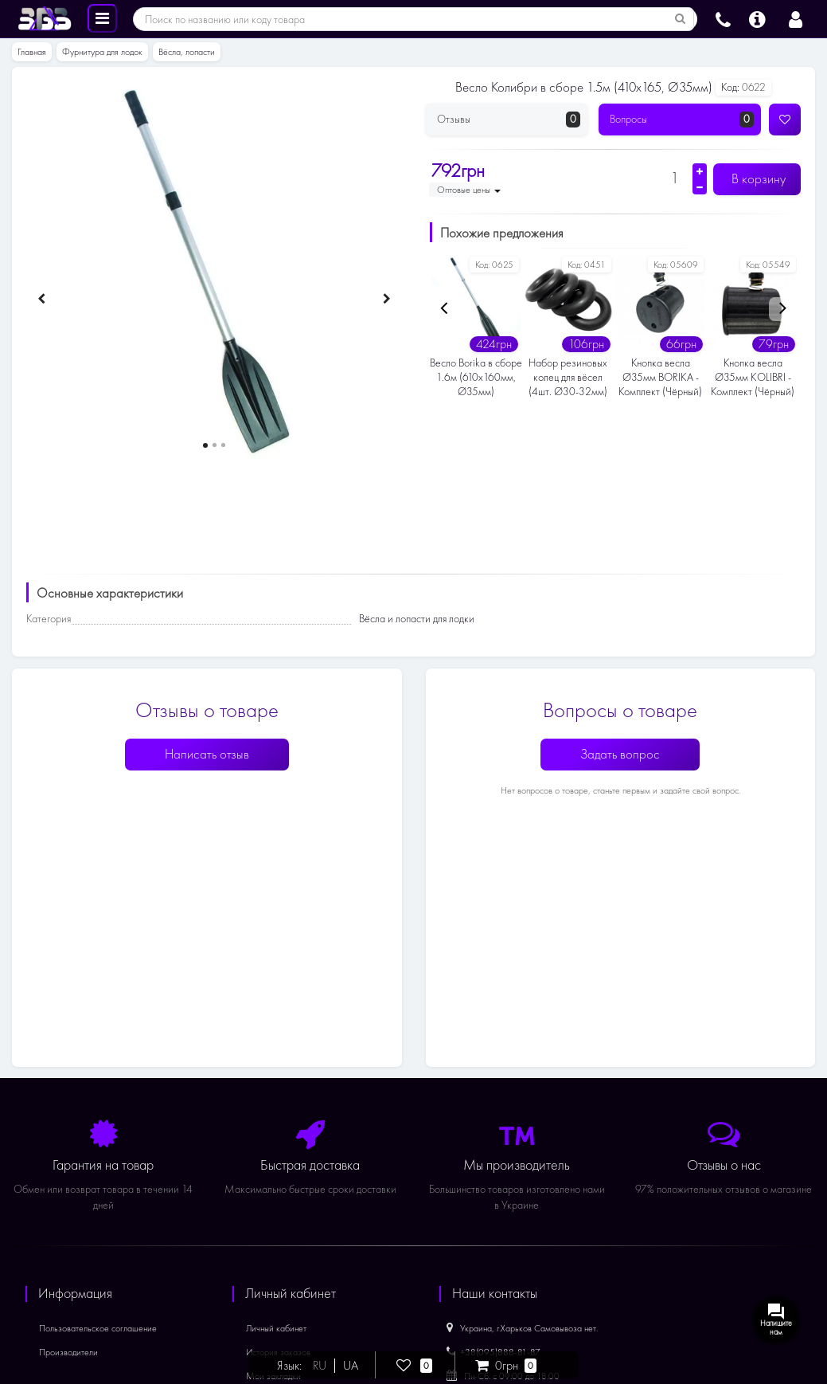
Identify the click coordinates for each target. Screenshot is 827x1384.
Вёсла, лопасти (186, 51)
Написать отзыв (207, 754)
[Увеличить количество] (699, 171)
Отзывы (509, 119)
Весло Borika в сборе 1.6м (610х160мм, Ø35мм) (476, 377)
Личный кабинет (276, 1328)
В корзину (757, 178)
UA (350, 1366)
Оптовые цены (469, 189)
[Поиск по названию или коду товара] (680, 19)
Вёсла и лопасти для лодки (416, 618)
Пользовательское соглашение (98, 1328)
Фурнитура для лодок (102, 51)
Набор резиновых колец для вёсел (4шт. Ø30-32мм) (568, 377)
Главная (32, 51)
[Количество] (674, 177)
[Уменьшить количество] (699, 187)
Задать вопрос (620, 754)
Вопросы (682, 119)
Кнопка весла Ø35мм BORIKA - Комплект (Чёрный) (660, 377)
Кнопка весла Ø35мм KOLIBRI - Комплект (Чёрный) (752, 377)
